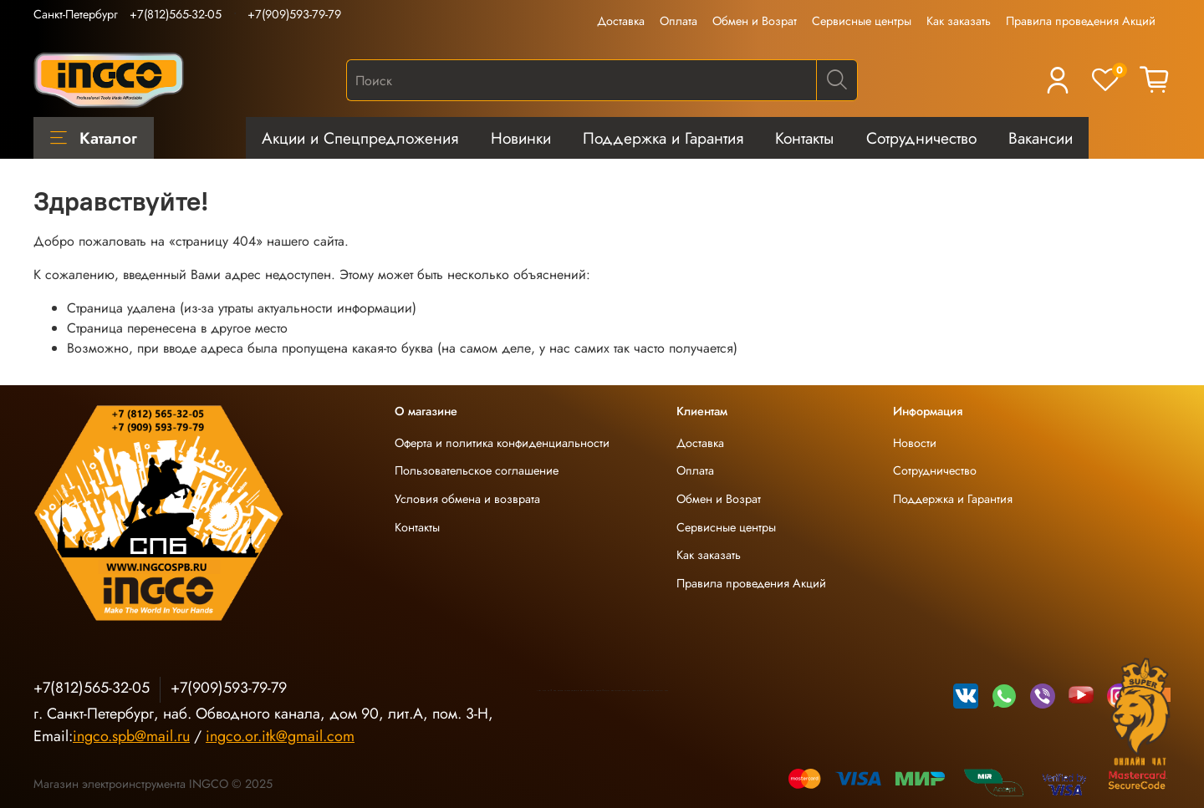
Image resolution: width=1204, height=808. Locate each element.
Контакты (804, 138)
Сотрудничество (921, 138)
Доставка (621, 21)
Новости (914, 442)
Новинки (521, 138)
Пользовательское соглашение (477, 470)
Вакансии (1040, 138)
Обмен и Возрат (754, 21)
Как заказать (958, 21)
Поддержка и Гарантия (663, 138)
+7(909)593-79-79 (294, 14)
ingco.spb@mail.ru (131, 736)
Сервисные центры (861, 21)
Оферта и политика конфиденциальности (502, 442)
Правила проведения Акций (1081, 21)
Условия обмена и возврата (467, 498)
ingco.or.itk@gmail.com (280, 736)
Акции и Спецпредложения (360, 138)
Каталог (93, 138)
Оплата (678, 21)
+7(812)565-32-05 (176, 14)
